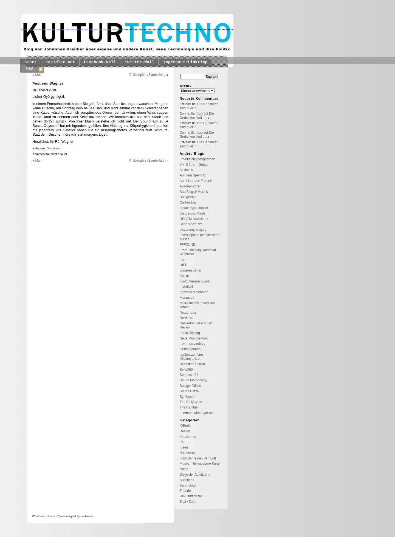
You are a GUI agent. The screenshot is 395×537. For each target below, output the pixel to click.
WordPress (39, 516)
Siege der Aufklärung (195, 474)
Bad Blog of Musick (194, 192)
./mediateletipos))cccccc (197, 159)
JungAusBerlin (190, 270)
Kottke (184, 276)
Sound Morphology (193, 380)
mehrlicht (186, 287)
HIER (184, 265)
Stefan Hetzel (189, 391)
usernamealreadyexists (196, 413)
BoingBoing (188, 197)
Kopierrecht (188, 453)
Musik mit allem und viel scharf (197, 305)
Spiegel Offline (190, 386)
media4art (86, 516)
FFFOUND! (188, 245)
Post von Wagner (48, 83)
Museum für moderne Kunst (200, 463)
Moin (39, 75)
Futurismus (188, 436)
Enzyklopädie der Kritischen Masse (200, 237)
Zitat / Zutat (188, 502)
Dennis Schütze (191, 114)
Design (185, 431)
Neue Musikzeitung (194, 338)
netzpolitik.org (190, 333)
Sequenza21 (189, 375)
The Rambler (189, 407)
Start (30, 62)
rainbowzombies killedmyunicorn (192, 357)
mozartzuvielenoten (194, 292)
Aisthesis (186, 170)
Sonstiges (53, 148)
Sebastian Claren (192, 364)
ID (181, 442)
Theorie (185, 491)
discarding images (193, 230)
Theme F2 (52, 516)
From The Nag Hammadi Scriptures (198, 252)
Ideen (184, 447)
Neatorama (188, 313)
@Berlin (185, 426)
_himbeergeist (67, 516)
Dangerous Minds (192, 213)
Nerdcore (186, 318)
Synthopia (187, 397)
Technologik (188, 485)
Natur (184, 469)
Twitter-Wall (139, 62)
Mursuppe (187, 297)
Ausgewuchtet (190, 186)
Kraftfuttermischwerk (195, 281)
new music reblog (192, 343)
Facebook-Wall (100, 62)
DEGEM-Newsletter (194, 219)
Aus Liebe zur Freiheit (196, 181)
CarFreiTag (188, 202)
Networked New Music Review (196, 325)
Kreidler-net (60, 62)
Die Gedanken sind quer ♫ (197, 116)
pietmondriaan (190, 349)
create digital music (194, 208)
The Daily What (191, 402)
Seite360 (186, 370)
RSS (30, 69)
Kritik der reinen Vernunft (198, 458)
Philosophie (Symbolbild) (147, 75)
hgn (182, 259)
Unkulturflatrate (191, 496)
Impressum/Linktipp (185, 62)
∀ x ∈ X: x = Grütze (194, 165)
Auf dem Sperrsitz (193, 175)
